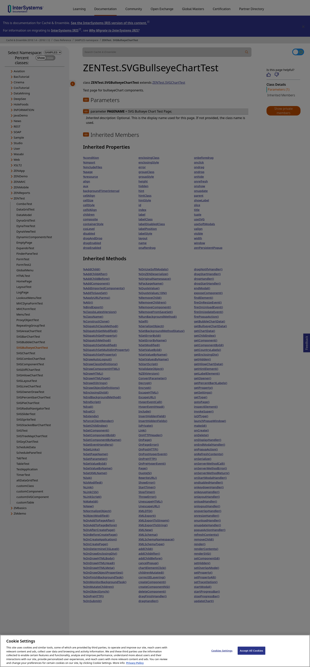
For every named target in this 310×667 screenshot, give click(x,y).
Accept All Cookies (251, 654)
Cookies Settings (221, 654)
